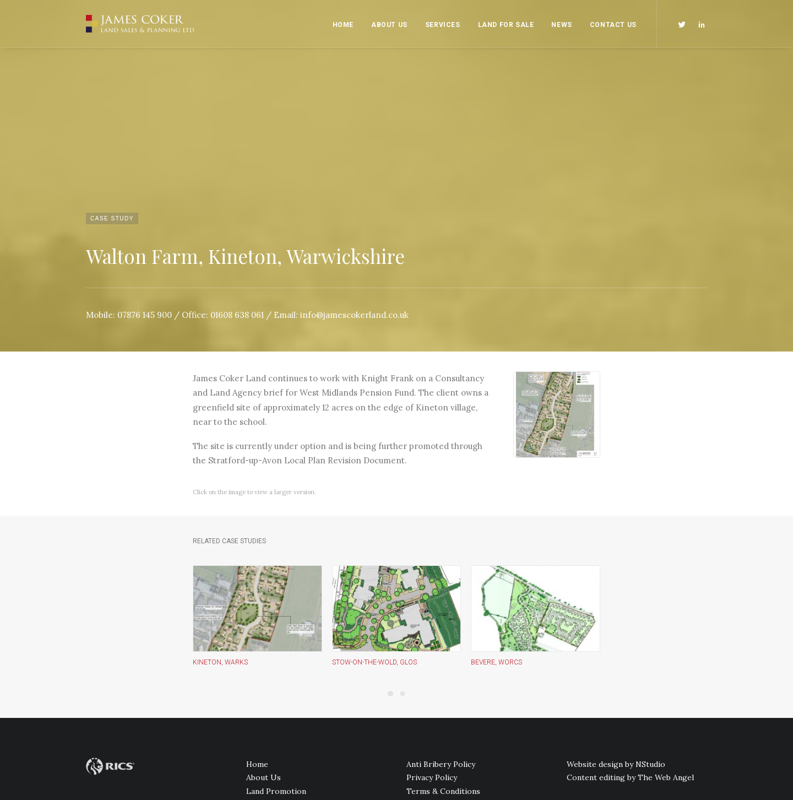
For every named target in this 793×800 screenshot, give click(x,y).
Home (343, 25)
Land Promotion (276, 659)
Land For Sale (506, 25)
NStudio (650, 632)
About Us (389, 25)
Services (442, 25)
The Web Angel (666, 646)
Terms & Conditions (443, 659)
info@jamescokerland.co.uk (354, 182)
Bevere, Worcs (496, 530)
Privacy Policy (431, 646)
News (561, 25)
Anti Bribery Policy (440, 632)
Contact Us (613, 25)
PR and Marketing (279, 673)
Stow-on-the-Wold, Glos (374, 530)
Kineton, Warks (220, 530)
